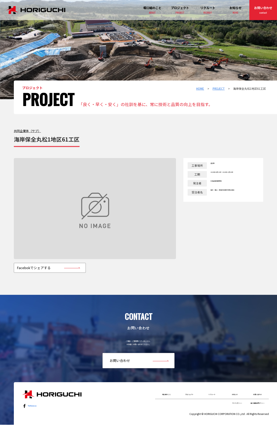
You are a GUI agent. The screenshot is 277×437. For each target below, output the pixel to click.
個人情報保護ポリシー (251, 414)
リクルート (212, 402)
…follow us (34, 413)
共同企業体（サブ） (27, 131)
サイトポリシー (218, 414)
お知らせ (235, 10)
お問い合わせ (263, 10)
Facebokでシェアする (34, 267)
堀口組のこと (166, 402)
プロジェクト (180, 10)
